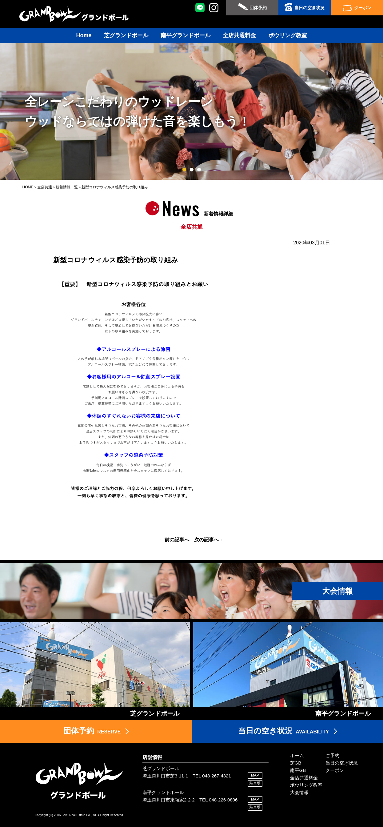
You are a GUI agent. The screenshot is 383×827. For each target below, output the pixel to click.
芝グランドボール (126, 35)
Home (83, 35)
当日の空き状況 (309, 7)
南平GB (298, 770)
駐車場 (255, 783)
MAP (255, 775)
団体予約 (258, 7)
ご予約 (332, 755)
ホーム (297, 755)
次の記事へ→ (209, 539)
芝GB (295, 762)
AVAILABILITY (283, 730)
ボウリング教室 (287, 35)
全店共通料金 (239, 35)
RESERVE (92, 730)
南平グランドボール (185, 35)
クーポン (362, 7)
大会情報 (299, 792)
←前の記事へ (174, 539)
